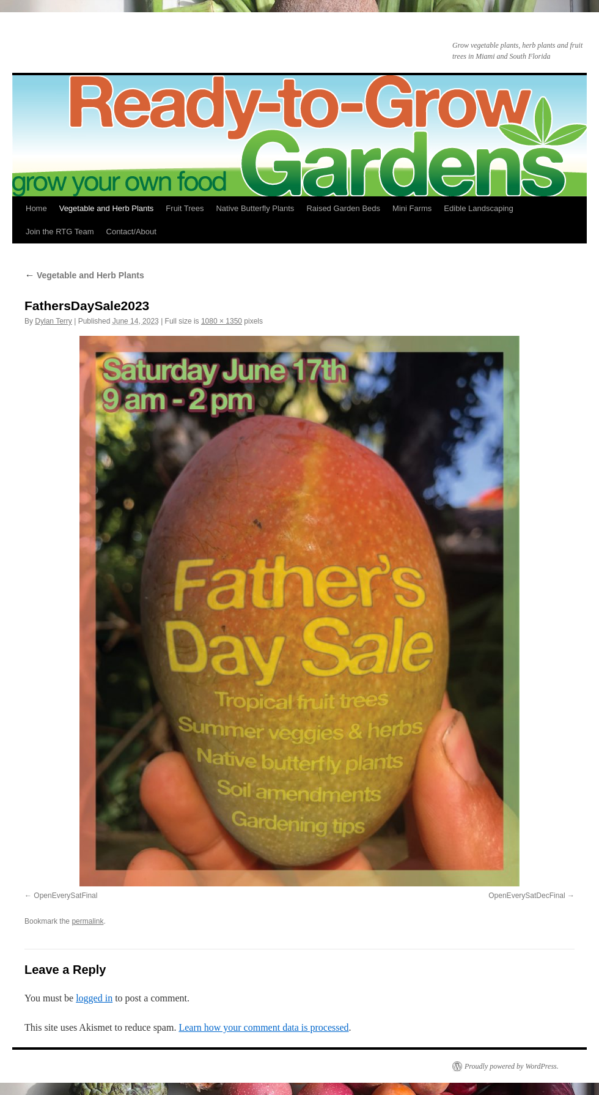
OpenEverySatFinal (65, 895)
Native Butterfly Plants (255, 208)
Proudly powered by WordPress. (512, 1066)
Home (36, 208)
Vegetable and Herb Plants (106, 208)
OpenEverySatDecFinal (526, 895)
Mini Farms (412, 208)
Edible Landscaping (478, 208)
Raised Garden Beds (343, 208)
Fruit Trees (185, 208)
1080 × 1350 (221, 321)
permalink (87, 921)
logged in (94, 998)
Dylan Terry (53, 321)
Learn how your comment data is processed (263, 1027)
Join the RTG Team (60, 231)
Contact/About (131, 231)
